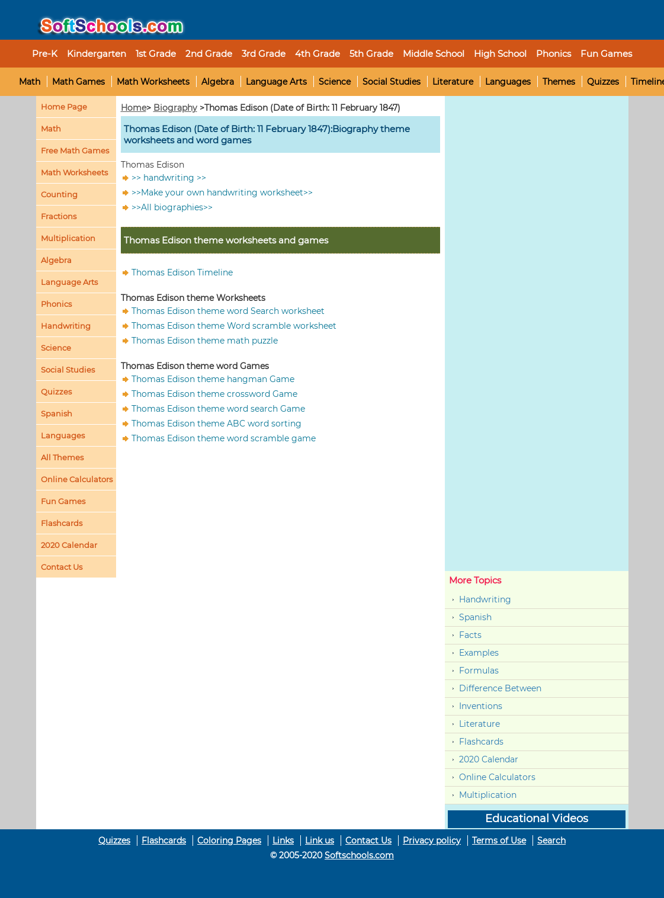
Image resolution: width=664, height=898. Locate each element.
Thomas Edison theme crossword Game (214, 394)
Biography (175, 107)
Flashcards (481, 741)
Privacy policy (432, 840)
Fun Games (606, 53)
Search (551, 840)
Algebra (217, 81)
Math (29, 81)
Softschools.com (359, 855)
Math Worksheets (153, 81)
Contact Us (368, 840)
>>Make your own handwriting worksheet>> (222, 192)
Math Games (78, 81)
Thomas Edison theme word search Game (218, 408)
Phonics (56, 304)
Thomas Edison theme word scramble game (223, 438)
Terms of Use (499, 840)
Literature (452, 81)
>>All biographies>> (172, 207)
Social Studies (392, 81)
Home (133, 107)
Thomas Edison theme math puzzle (204, 340)
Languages (508, 81)
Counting (59, 194)
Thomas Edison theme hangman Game (212, 379)
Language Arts (276, 81)
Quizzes (603, 81)
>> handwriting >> (168, 177)
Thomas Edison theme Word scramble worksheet (233, 325)
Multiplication (68, 238)
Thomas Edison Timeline (182, 272)
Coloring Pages (229, 840)
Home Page (64, 106)
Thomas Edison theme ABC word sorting (216, 423)
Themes (559, 81)
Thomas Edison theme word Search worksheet (228, 311)
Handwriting (66, 326)
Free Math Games (75, 150)
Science (335, 81)
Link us (319, 840)
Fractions (58, 216)
